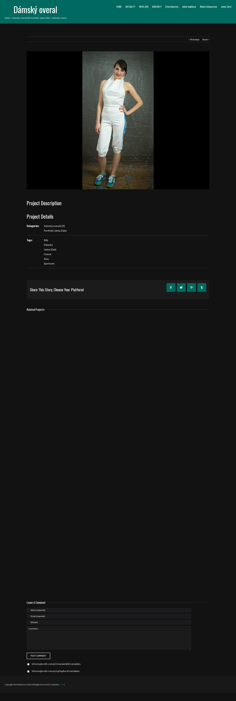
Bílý (46, 240)
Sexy (46, 258)
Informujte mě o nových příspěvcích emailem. (56, 671)
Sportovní (49, 263)
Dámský (48, 244)
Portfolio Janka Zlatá (55, 230)
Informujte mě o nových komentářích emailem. (56, 663)
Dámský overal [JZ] (54, 225)
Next (205, 39)
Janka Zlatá (50, 249)
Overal (47, 254)
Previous (194, 39)
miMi (61, 684)
